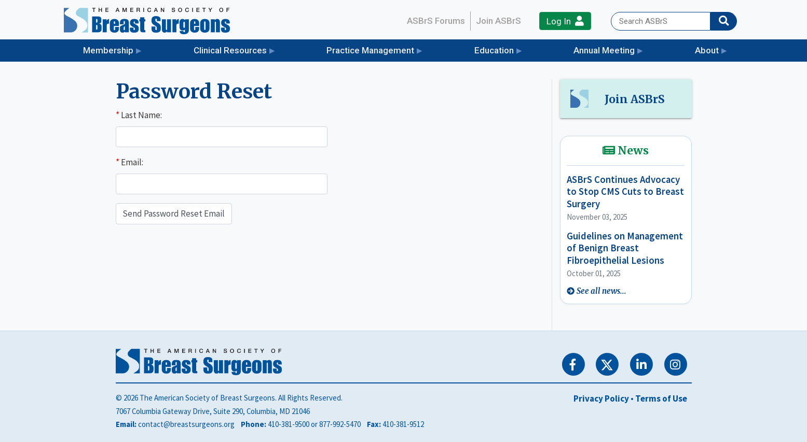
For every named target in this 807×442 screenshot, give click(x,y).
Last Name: (139, 115)
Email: (129, 162)
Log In (565, 21)
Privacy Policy (601, 398)
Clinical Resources (230, 50)
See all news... (601, 291)
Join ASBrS (498, 21)
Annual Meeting (604, 50)
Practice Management (370, 50)
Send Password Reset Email (173, 213)
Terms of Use (661, 398)
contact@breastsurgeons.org (186, 424)
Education (494, 50)
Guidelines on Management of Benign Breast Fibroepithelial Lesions (625, 248)
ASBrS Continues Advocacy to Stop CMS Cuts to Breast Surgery (625, 192)
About (707, 50)
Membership (108, 50)
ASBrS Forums (436, 21)
